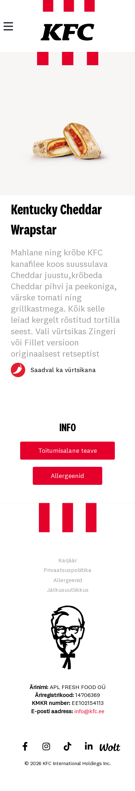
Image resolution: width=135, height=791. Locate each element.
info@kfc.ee (89, 711)
